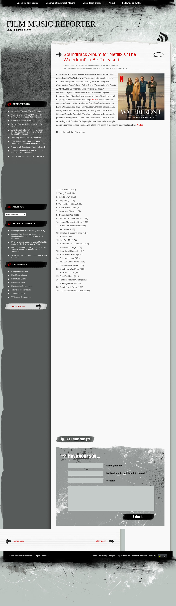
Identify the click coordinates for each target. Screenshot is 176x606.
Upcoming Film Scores (27, 3)
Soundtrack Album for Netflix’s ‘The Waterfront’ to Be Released (99, 57)
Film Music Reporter (51, 23)
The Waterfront (120, 68)
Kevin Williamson (88, 68)
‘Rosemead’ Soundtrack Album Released (28, 147)
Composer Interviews (20, 271)
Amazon (94, 99)
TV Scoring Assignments (21, 297)
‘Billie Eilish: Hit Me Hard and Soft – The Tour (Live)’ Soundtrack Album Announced (28, 142)
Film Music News (18, 282)
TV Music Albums (18, 293)
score (99, 68)
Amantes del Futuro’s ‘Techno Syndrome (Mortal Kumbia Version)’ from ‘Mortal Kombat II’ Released (27, 132)
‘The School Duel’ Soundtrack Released (27, 156)
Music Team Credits (92, 3)
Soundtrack (108, 68)
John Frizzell (73, 68)
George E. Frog (114, 556)
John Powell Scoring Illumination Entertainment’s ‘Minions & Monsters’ (27, 236)
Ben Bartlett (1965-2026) (21, 121)
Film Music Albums (19, 275)
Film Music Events (18, 279)
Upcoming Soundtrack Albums (60, 3)
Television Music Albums (21, 290)
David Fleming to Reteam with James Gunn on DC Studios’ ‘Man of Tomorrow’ (28, 250)
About (112, 3)
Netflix (140, 125)
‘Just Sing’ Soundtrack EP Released (26, 138)
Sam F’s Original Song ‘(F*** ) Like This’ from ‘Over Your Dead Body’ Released (27, 116)
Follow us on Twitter (131, 3)
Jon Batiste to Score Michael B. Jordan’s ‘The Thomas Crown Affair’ (29, 243)
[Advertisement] (28, 78)
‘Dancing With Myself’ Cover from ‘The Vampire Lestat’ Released (27, 152)
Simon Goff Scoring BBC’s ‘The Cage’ (26, 111)
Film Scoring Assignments (22, 286)
